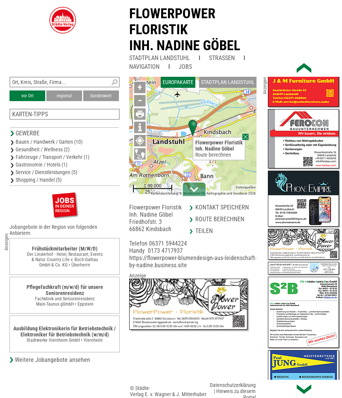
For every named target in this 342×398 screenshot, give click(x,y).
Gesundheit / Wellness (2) (43, 149)
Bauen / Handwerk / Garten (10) (49, 142)
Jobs (185, 66)
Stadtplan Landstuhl (159, 58)
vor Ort (27, 95)
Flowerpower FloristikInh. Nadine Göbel (184, 30)
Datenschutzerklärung (233, 385)
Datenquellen (246, 187)
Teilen (204, 231)
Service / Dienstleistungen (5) (46, 172)
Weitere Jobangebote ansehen (52, 359)
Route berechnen (213, 155)
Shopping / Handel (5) (39, 180)
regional (64, 95)
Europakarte (178, 82)
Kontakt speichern (222, 207)
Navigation (144, 66)
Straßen (222, 58)
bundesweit (101, 95)
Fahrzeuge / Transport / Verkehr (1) (52, 157)
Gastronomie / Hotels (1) (41, 165)
